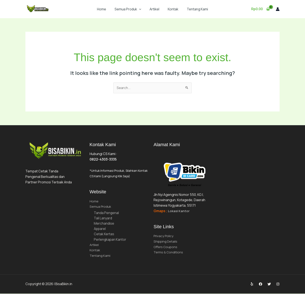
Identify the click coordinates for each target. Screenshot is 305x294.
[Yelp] (252, 284)
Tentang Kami (197, 9)
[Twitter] (269, 284)
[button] (139, 9)
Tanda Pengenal (106, 212)
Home (101, 9)
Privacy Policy (164, 236)
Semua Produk (128, 9)
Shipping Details (166, 241)
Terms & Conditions (169, 252)
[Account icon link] (278, 9)
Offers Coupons (166, 247)
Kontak (173, 9)
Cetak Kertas (104, 234)
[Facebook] (260, 284)
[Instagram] (278, 284)
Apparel (100, 229)
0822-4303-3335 (103, 159)
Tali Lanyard (103, 218)
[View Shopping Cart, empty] (260, 9)
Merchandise (104, 223)
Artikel (154, 9)
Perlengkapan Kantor (110, 240)
